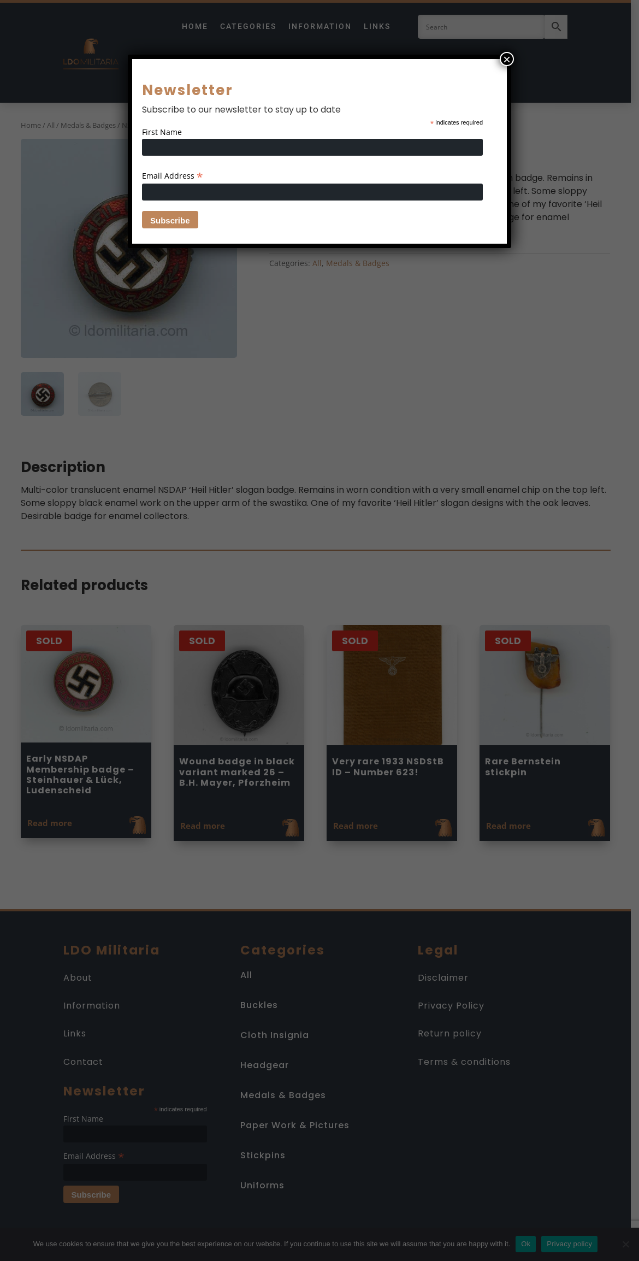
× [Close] (507, 59)
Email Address (172, 175)
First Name (162, 132)
